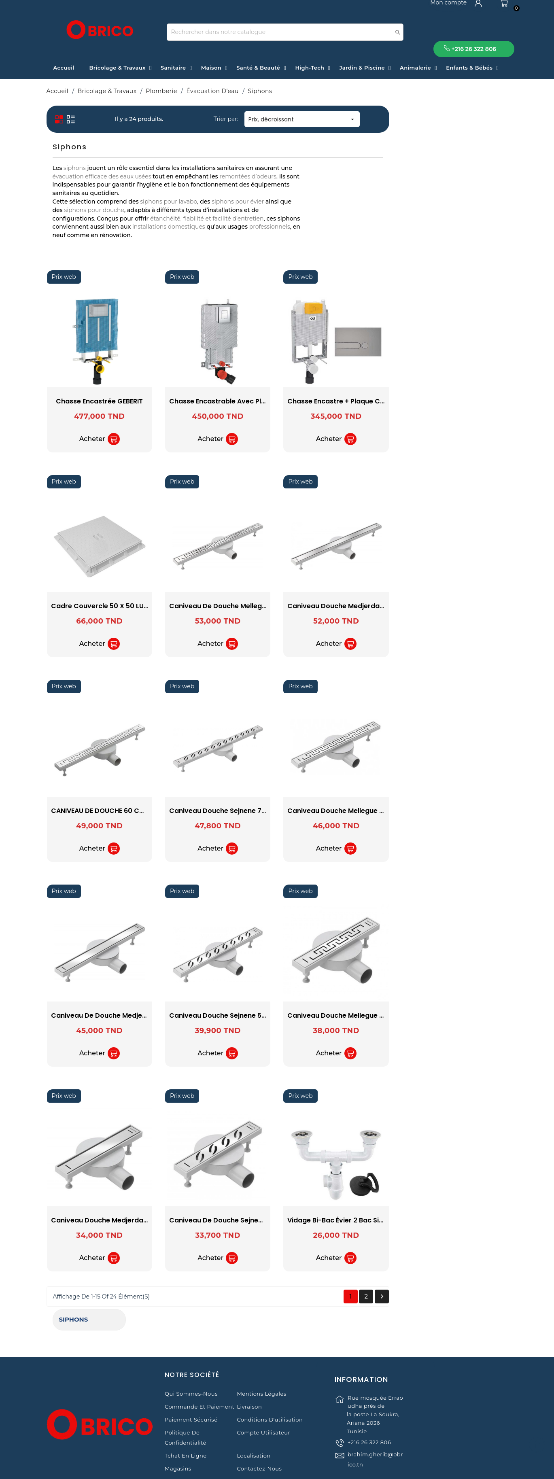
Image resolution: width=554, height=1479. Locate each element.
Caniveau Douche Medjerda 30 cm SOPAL (238, 1220)
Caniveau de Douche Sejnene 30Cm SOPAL (358, 1220)
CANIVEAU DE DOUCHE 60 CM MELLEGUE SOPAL (244, 810)
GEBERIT (102, 185)
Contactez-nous (259, 1437)
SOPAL (102, 228)
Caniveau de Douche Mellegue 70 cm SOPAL (360, 606)
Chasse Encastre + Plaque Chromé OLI (469, 401)
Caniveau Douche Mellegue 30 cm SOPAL (474, 1015)
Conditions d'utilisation (270, 1388)
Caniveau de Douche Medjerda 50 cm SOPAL (243, 1015)
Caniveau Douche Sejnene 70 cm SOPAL (353, 810)
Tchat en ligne (186, 1424)
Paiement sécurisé (191, 1388)
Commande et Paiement (199, 1375)
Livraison (249, 1375)
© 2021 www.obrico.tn (277, 1469)
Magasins (178, 1437)
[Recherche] (285, 32)
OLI (102, 217)
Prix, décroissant (420, 119)
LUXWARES (102, 206)
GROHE (102, 195)
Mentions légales (261, 1362)
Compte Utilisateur (263, 1401)
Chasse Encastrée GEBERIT (217, 401)
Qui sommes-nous (191, 1362)
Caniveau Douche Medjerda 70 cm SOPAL (475, 606)
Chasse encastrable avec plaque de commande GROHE (379, 401)
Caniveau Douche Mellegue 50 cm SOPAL (474, 810)
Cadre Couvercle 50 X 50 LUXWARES (229, 606)
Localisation (253, 1424)
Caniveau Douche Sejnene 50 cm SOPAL (353, 1015)
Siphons (67, 116)
